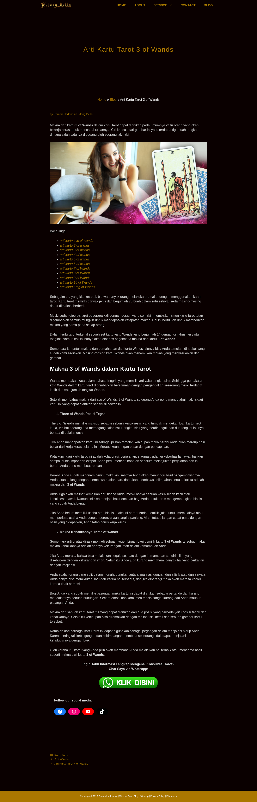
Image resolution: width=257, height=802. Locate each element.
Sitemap (144, 796)
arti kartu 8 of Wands (75, 273)
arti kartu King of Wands (77, 287)
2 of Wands (61, 759)
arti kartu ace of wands (76, 240)
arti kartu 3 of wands (75, 250)
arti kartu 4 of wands (75, 255)
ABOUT (139, 5)
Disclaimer (171, 796)
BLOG (208, 5)
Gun (130, 796)
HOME (121, 5)
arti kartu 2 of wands (75, 245)
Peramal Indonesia (107, 796)
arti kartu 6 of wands (75, 264)
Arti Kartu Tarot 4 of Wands (71, 763)
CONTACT (187, 5)
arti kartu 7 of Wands (75, 268)
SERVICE (165, 5)
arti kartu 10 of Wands (76, 282)
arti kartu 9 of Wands (75, 278)
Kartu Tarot (61, 755)
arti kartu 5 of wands (75, 259)
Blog (113, 99)
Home (101, 99)
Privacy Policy (157, 796)
